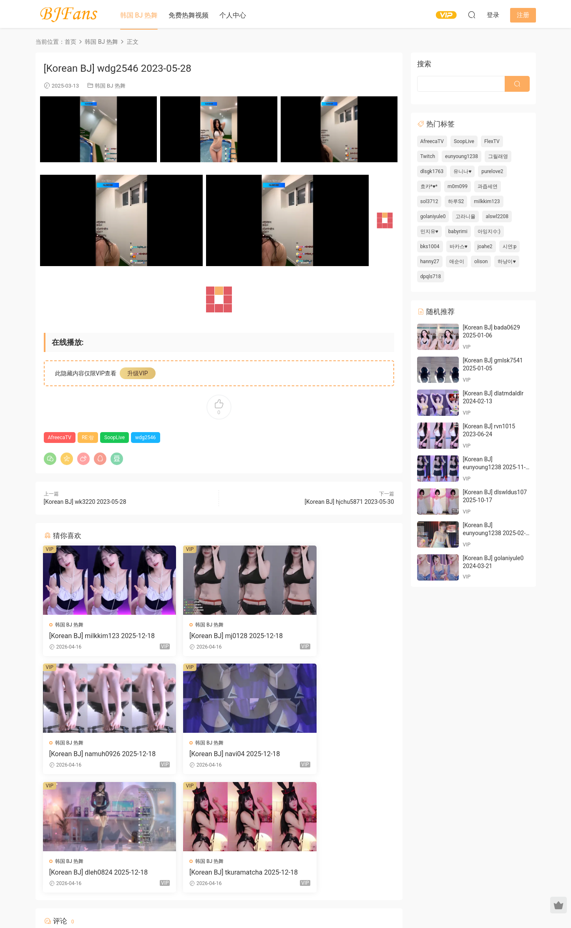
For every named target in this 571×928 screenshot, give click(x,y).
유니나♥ (462, 171)
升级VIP (137, 373)
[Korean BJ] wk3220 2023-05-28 (85, 501)
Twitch (427, 156)
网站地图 (365, 900)
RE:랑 (88, 437)
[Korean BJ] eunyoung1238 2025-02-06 (494, 533)
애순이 (456, 261)
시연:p (510, 246)
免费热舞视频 (189, 15)
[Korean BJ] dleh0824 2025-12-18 (218, 755)
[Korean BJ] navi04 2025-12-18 (95, 755)
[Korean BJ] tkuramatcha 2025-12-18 (337, 755)
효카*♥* (429, 186)
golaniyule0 (433, 216)
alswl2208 (496, 216)
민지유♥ (429, 231)
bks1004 (430, 246)
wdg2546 (145, 437)
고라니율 (465, 216)
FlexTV (492, 141)
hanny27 (430, 261)
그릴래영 (498, 156)
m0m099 (458, 186)
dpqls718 (430, 276)
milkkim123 (487, 201)
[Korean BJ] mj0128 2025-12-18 (216, 636)
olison (481, 261)
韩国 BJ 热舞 (139, 15)
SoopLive (114, 437)
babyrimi (458, 231)
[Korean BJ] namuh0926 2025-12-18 (337, 636)
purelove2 (492, 171)
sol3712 (429, 201)
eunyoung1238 (461, 156)
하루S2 (456, 201)
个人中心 (232, 15)
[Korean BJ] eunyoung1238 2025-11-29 (494, 467)
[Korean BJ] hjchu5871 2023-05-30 (349, 501)
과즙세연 (488, 186)
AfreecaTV (59, 437)
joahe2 (485, 246)
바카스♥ (459, 246)
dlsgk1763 (432, 171)
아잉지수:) (489, 231)
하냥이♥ (507, 261)
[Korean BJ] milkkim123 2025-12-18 (99, 636)
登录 (225, 825)
